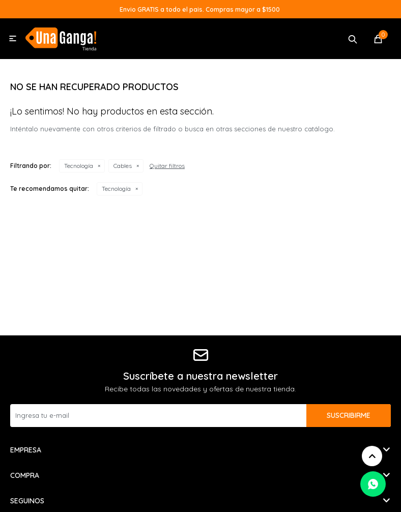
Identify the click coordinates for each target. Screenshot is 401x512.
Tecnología (78, 165)
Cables (122, 165)
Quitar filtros (167, 165)
